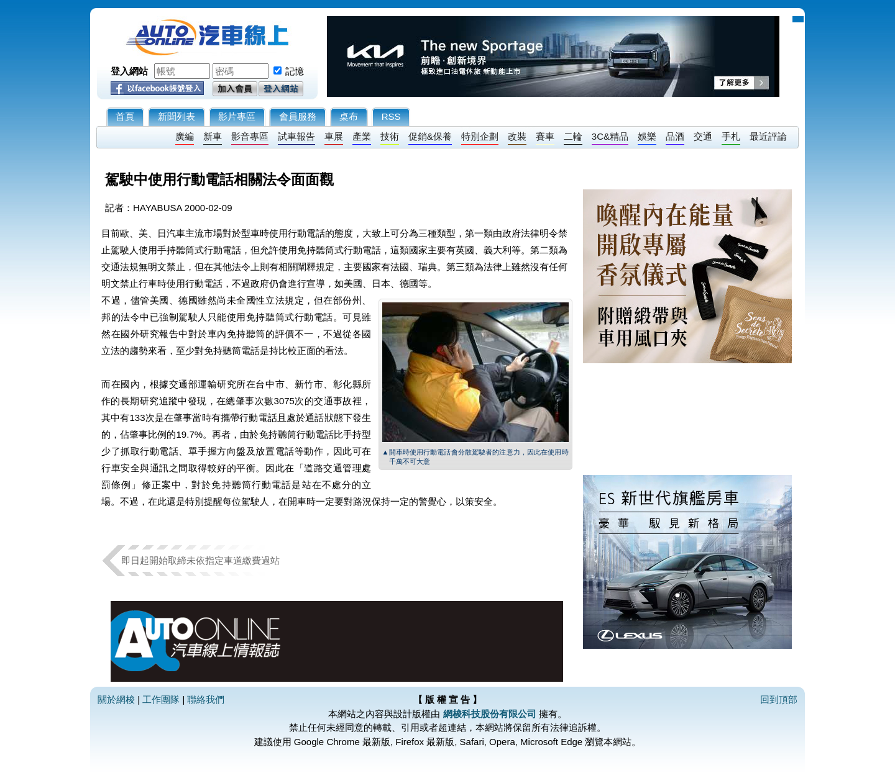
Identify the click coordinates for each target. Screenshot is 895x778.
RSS (391, 116)
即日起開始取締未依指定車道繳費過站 (200, 560)
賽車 (545, 136)
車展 (333, 136)
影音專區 (249, 136)
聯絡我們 (205, 699)
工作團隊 (161, 699)
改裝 (517, 136)
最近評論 (768, 136)
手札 (731, 136)
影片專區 (236, 116)
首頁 (125, 116)
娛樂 (647, 136)
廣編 (184, 136)
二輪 (573, 136)
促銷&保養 (430, 136)
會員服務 (297, 116)
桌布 (348, 116)
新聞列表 (176, 116)
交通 (703, 136)
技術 (389, 136)
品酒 (675, 136)
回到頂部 (778, 699)
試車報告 (296, 136)
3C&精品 (610, 136)
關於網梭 (116, 699)
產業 (361, 136)
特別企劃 (479, 136)
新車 (212, 136)
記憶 (294, 71)
